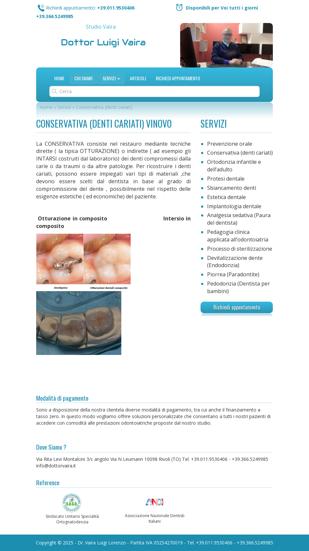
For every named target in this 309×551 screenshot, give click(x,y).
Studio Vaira (101, 26)
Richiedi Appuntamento (178, 78)
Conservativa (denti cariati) (240, 152)
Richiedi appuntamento (236, 307)
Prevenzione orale (229, 143)
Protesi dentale (226, 178)
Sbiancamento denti (231, 187)
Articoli (138, 78)
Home (59, 78)
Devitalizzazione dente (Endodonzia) (235, 261)
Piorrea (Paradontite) (233, 274)
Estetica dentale (226, 197)
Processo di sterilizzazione (239, 248)
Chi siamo (83, 78)
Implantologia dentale (234, 206)
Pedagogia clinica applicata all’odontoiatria (237, 235)
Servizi (111, 78)
